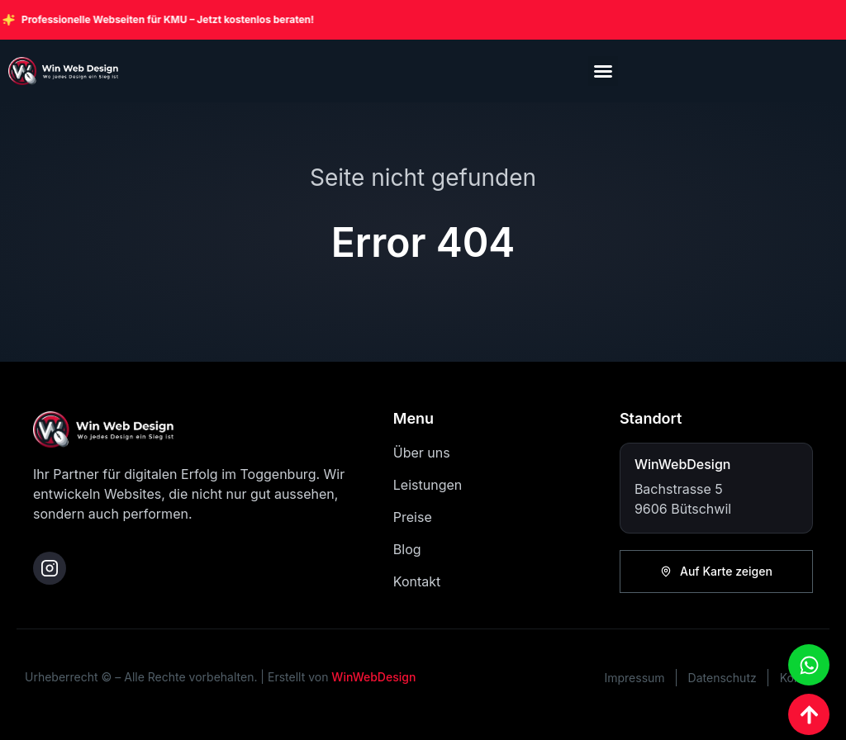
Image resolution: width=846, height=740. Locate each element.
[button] (603, 71)
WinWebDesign (373, 677)
